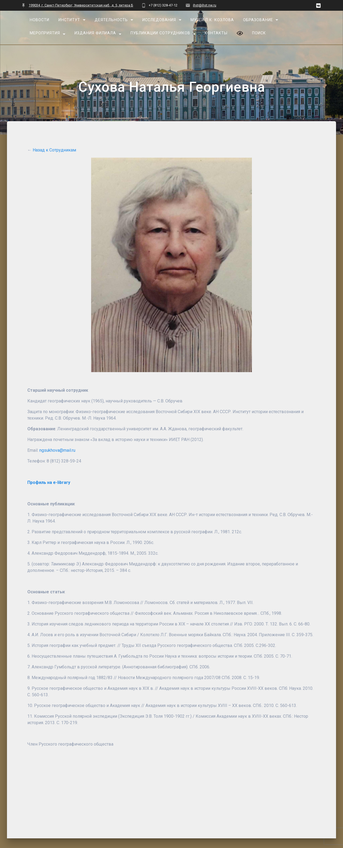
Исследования (159, 20)
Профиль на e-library (48, 482)
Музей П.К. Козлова (212, 20)
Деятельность (111, 20)
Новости (39, 20)
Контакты (216, 33)
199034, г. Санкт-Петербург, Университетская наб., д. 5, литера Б (81, 5)
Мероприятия (45, 33)
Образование (258, 20)
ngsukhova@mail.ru (57, 450)
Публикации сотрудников (160, 33)
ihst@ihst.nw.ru (204, 5)
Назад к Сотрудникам (54, 150)
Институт (69, 20)
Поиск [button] (259, 33)
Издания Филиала (95, 33)
